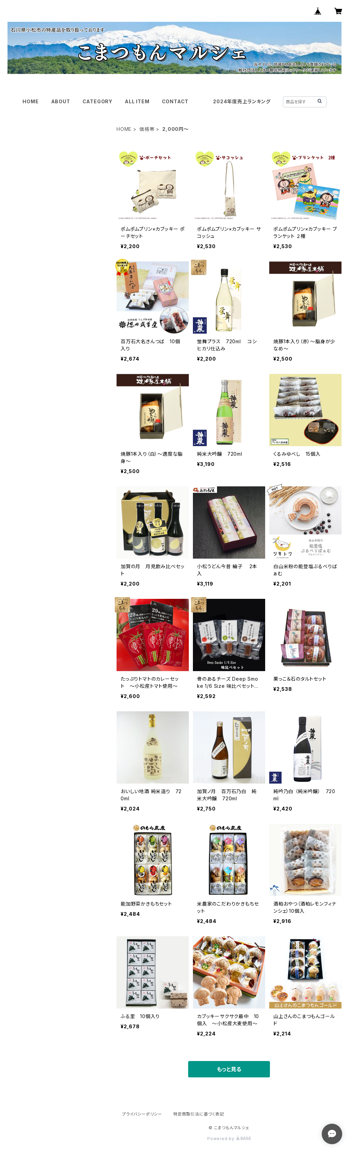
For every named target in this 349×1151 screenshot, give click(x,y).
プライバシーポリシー (142, 1114)
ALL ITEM (137, 101)
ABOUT (60, 101)
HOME (30, 101)
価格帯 (146, 129)
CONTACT (175, 101)
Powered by (229, 1138)
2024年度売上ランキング (241, 101)
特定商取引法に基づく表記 (198, 1114)
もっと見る (229, 1069)
